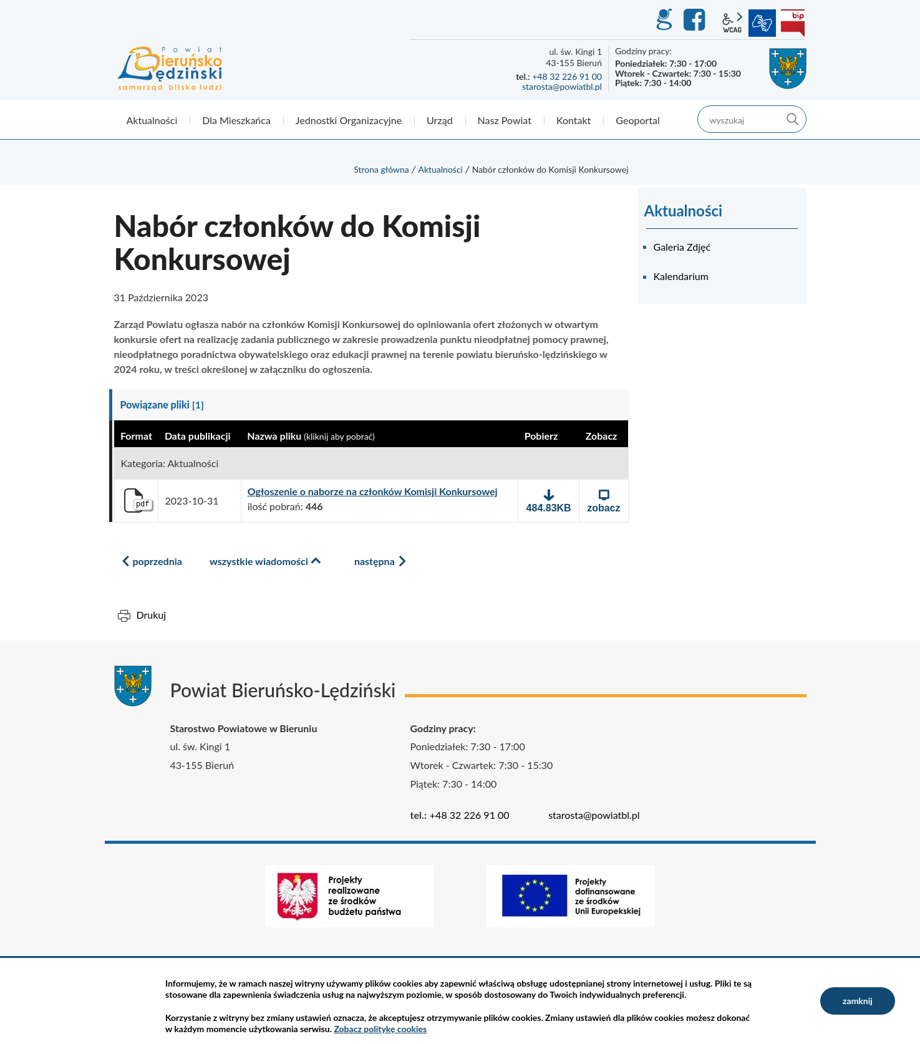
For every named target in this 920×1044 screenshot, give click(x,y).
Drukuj (152, 615)
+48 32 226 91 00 (567, 76)
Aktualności (440, 169)
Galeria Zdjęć (682, 247)
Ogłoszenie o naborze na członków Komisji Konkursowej (373, 491)
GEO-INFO (663, 20)
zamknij (858, 1000)
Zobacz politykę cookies (380, 1028)
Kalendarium (681, 276)
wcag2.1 (732, 23)
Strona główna (381, 169)
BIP (792, 23)
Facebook (696, 20)
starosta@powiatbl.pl (562, 86)
